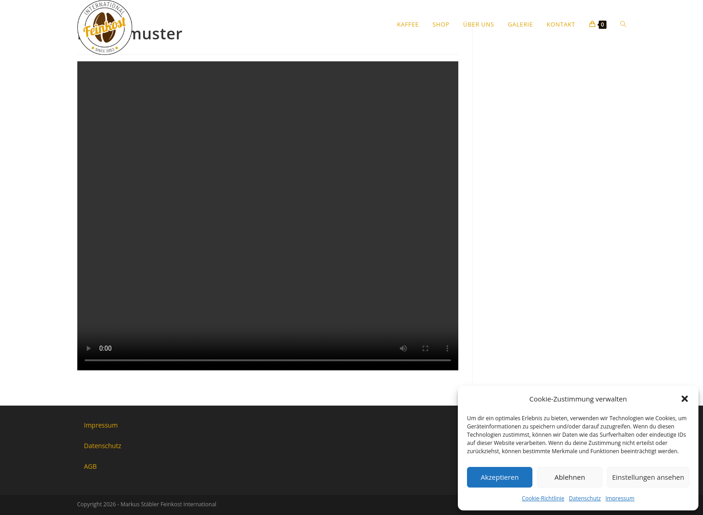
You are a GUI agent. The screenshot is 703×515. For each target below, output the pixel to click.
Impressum (620, 498)
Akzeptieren (500, 477)
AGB (90, 466)
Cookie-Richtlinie (543, 498)
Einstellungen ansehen (648, 477)
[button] (684, 398)
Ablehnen (569, 477)
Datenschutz (585, 498)
